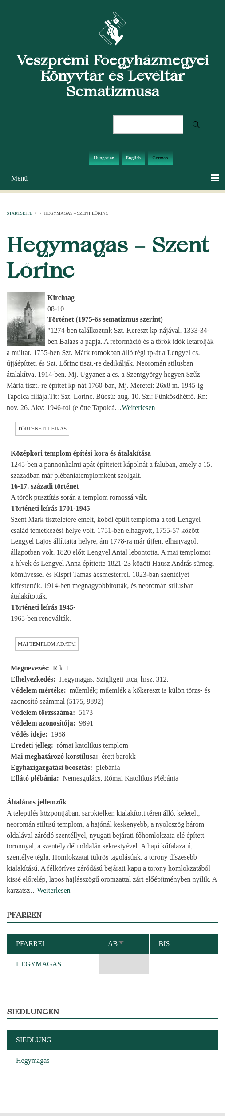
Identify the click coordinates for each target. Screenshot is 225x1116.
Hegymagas (33, 1060)
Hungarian (104, 157)
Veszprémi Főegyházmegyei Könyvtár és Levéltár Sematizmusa (112, 75)
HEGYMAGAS (38, 964)
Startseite (19, 213)
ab (116, 943)
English (133, 157)
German (160, 157)
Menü (19, 178)
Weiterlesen (138, 407)
